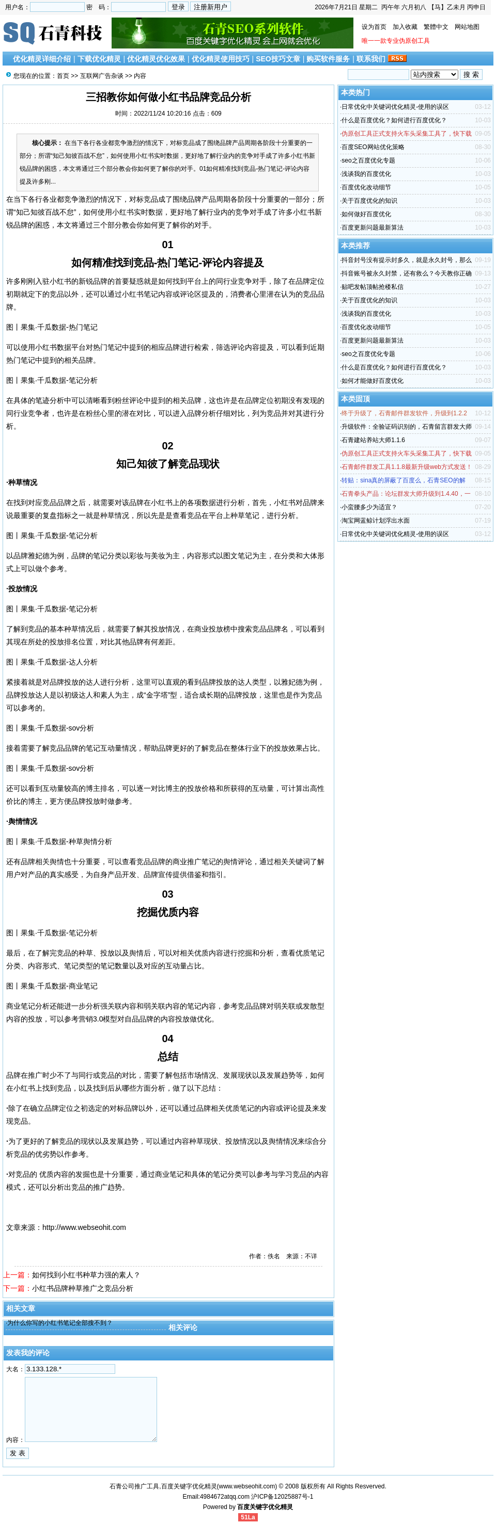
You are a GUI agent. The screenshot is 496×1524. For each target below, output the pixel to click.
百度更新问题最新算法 (373, 227)
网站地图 (467, 26)
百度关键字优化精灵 (265, 1507)
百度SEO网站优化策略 (373, 147)
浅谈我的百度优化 (366, 173)
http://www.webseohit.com (84, 1227)
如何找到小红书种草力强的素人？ (86, 1275)
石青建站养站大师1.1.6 (373, 440)
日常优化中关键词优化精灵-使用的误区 (395, 106)
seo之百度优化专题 (368, 160)
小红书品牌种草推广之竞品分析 (82, 1288)
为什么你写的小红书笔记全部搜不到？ (60, 1322)
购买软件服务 (328, 59)
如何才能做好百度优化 (373, 380)
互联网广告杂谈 (101, 75)
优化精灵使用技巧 (221, 59)
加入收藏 (405, 26)
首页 (63, 75)
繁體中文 (436, 26)
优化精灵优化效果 (156, 59)
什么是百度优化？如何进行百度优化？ (394, 120)
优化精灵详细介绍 (42, 59)
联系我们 (371, 59)
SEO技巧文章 (278, 59)
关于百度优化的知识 (369, 200)
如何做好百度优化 (366, 214)
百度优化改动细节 (366, 187)
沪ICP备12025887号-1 (282, 1496)
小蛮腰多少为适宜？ (369, 507)
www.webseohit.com (247, 1486)
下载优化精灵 (99, 59)
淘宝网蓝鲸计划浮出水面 (376, 520)
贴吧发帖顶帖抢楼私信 (373, 286)
